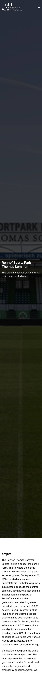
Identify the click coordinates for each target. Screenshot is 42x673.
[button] (39, 7)
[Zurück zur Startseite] (12, 7)
